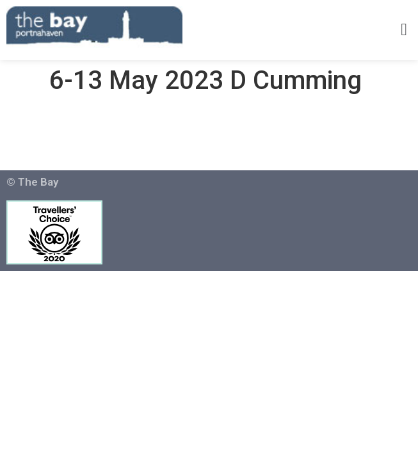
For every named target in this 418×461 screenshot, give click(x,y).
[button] (404, 30)
